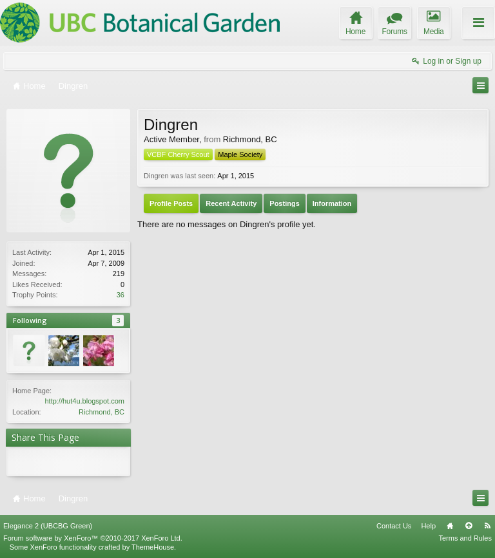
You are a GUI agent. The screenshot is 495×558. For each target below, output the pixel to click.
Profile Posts (171, 203)
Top (468, 525)
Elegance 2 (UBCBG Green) (47, 526)
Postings (284, 203)
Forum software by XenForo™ (92, 538)
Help (428, 526)
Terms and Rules (465, 538)
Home (449, 525)
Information (332, 203)
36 (120, 295)
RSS (487, 525)
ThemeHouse (152, 547)
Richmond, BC (101, 412)
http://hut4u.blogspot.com (84, 401)
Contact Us (393, 526)
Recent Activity (231, 203)
